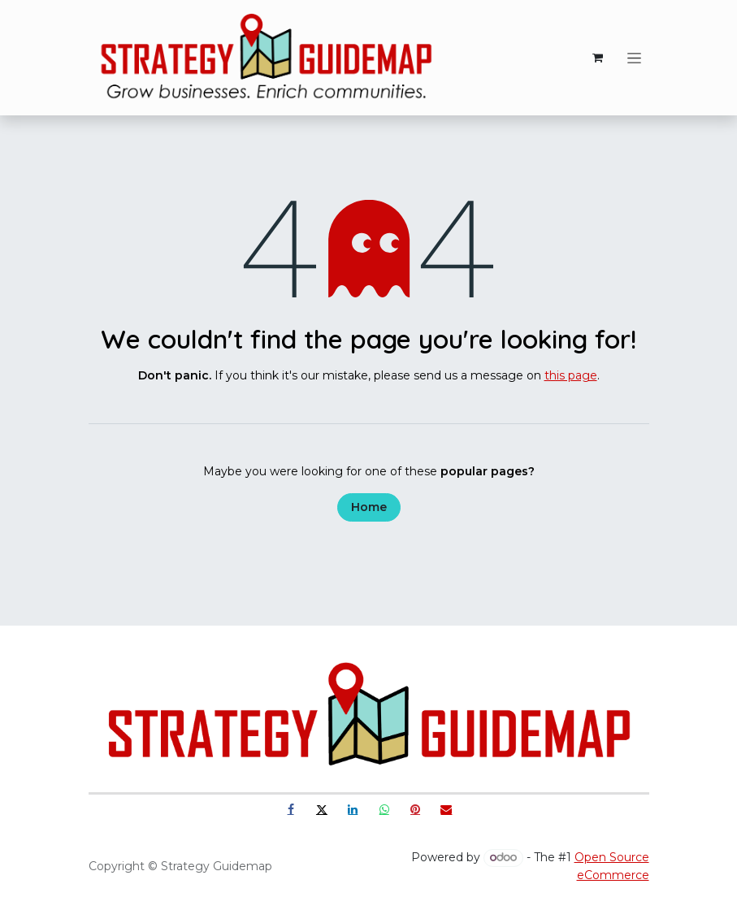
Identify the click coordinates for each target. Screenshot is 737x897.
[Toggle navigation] (634, 57)
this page (570, 375)
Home (369, 507)
